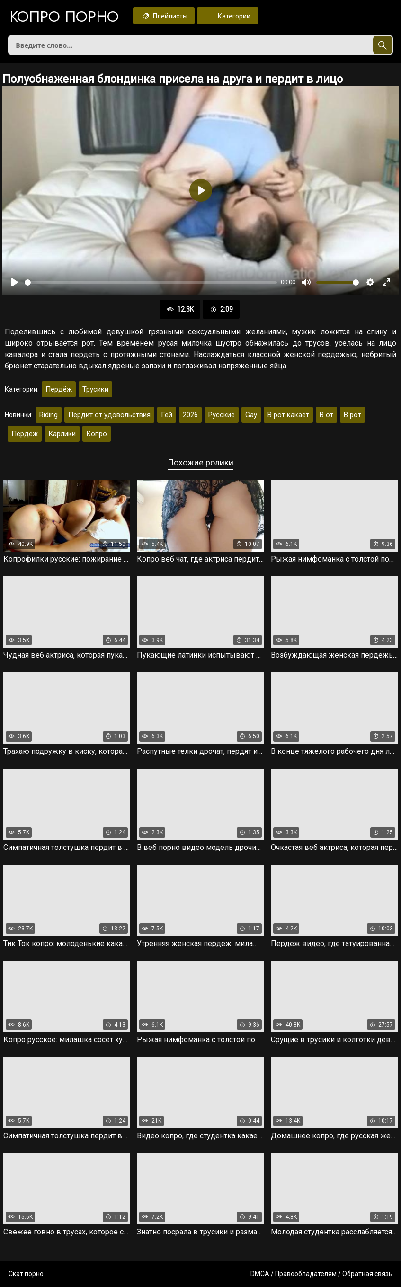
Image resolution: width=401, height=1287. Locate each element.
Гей (166, 415)
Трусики (95, 389)
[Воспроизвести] (14, 282)
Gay (251, 415)
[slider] (151, 282)
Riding (48, 415)
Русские (221, 415)
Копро (96, 433)
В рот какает (288, 415)
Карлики (62, 433)
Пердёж (58, 389)
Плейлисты (164, 15)
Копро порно (64, 16)
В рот (352, 415)
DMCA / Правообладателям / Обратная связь (321, 1274)
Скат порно (26, 1274)
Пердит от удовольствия (109, 415)
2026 (190, 415)
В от (326, 415)
